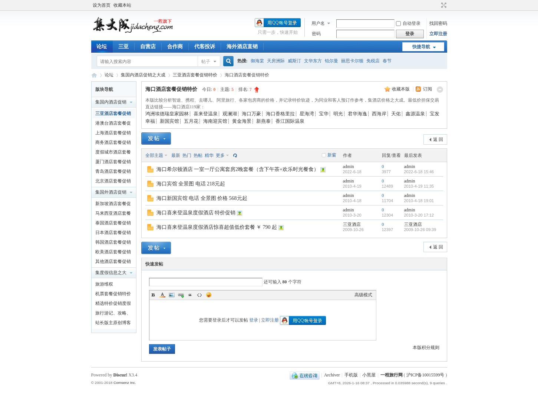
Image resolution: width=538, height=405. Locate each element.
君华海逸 (357, 113)
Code (199, 295)
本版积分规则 (426, 347)
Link (181, 295)
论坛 (101, 46)
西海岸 (379, 113)
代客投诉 (204, 46)
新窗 (331, 155)
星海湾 (307, 113)
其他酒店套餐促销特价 (113, 262)
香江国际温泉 (289, 121)
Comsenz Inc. (124, 383)
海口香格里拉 (280, 113)
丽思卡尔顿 (352, 60)
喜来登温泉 (206, 113)
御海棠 (257, 60)
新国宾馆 (169, 121)
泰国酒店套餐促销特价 (113, 224)
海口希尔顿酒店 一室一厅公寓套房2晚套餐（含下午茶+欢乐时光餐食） (237, 169)
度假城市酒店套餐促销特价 (113, 153)
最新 (175, 155)
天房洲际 (276, 60)
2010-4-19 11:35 (419, 186)
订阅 (427, 89)
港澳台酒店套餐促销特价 (113, 124)
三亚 (123, 46)
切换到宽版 (443, 5)
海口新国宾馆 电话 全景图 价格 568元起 (201, 198)
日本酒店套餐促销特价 (113, 233)
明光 (338, 113)
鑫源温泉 (415, 113)
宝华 (324, 113)
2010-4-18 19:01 (419, 200)
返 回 (438, 139)
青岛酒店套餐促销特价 (113, 172)
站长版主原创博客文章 (113, 323)
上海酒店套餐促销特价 (113, 134)
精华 (209, 155)
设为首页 (101, 5)
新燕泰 (263, 121)
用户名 (318, 23)
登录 (253, 320)
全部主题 (154, 155)
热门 (186, 155)
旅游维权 (104, 284)
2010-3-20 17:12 (419, 215)
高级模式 (363, 294)
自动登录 (408, 23)
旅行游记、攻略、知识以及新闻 (113, 314)
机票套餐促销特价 (113, 293)
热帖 (198, 155)
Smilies (208, 295)
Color (162, 295)
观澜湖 (229, 113)
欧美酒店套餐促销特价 (113, 253)
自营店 (148, 46)
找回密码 (438, 23)
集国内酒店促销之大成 (143, 75)
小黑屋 (369, 375)
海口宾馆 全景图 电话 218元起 (190, 184)
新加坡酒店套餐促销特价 (113, 204)
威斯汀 (294, 60)
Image (171, 295)
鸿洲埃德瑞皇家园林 (167, 113)
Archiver (332, 375)
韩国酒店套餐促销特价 (113, 243)
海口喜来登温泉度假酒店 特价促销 (196, 212)
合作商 (175, 46)
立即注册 (438, 33)
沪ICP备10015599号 (425, 375)
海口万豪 (251, 113)
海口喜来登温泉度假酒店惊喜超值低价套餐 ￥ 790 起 (216, 227)
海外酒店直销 (242, 46)
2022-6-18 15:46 (419, 171)
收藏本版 (401, 89)
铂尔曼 (331, 60)
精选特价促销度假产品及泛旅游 (113, 304)
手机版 (351, 375)
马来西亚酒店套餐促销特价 (113, 214)
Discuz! (120, 375)
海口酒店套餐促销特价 (171, 89)
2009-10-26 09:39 (420, 229)
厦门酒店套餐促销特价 (113, 163)
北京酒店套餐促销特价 (113, 182)
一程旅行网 (94, 75)
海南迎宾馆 (215, 121)
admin (348, 166)
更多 (220, 155)
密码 (316, 33)
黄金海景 (241, 121)
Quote (190, 295)
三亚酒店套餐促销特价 (195, 75)
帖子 (205, 61)
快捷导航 (421, 46)
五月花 (191, 121)
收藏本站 (122, 5)
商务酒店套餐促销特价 (113, 143)
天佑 (396, 113)
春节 (387, 60)
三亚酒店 (352, 224)
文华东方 (313, 60)
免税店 (373, 60)
